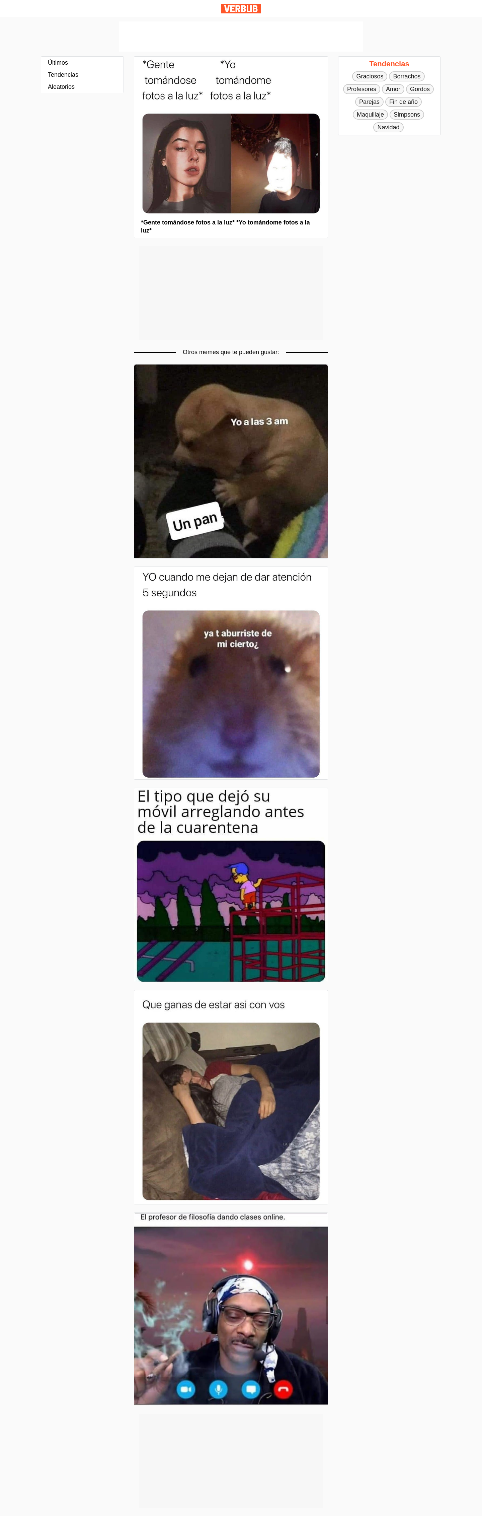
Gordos (420, 89)
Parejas (369, 101)
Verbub (241, 8)
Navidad (388, 127)
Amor (393, 89)
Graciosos (369, 76)
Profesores (361, 89)
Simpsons (407, 114)
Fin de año (403, 101)
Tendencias (63, 74)
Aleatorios (61, 86)
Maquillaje (370, 114)
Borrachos (406, 76)
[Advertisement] (241, 36)
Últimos (58, 62)
